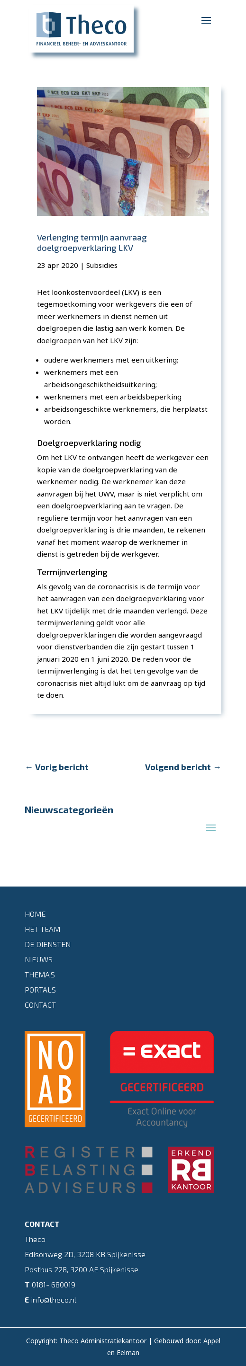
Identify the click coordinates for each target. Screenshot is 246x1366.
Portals (40, 989)
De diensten (48, 944)
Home (35, 913)
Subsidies (102, 265)
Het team (42, 928)
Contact (40, 1004)
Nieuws (39, 959)
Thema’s (40, 974)
